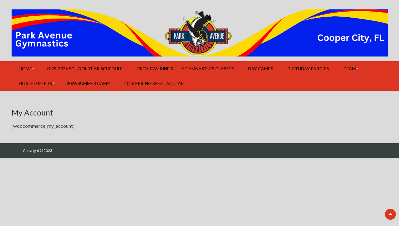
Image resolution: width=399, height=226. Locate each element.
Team (349, 68)
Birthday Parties (308, 68)
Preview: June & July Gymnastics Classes (185, 68)
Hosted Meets (35, 83)
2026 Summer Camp (88, 83)
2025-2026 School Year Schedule (84, 68)
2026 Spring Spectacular (154, 83)
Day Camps (260, 68)
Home (25, 68)
